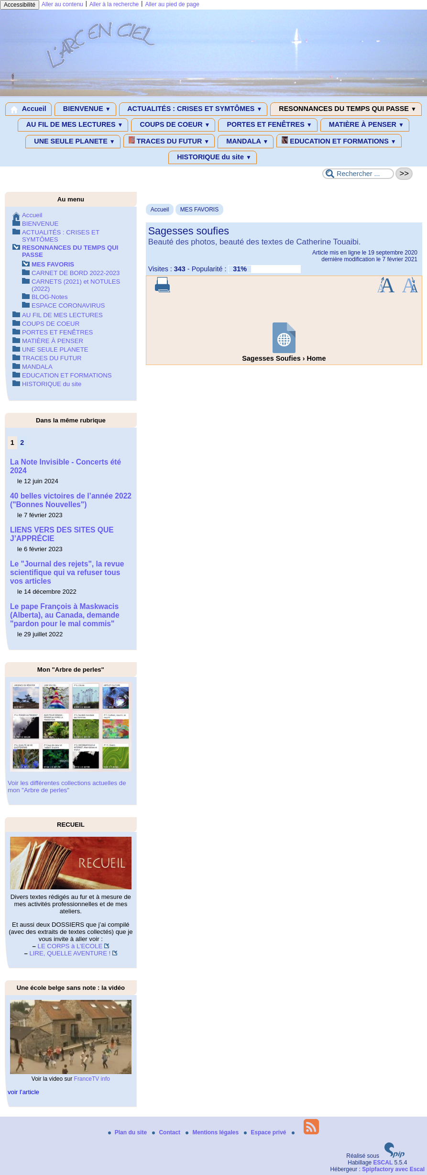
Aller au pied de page (172, 4)
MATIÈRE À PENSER (365, 125)
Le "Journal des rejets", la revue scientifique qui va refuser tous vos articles (67, 572)
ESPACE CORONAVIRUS (68, 305)
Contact (167, 1132)
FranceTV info (92, 1078)
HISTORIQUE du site (213, 157)
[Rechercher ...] (358, 173)
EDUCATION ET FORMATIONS (339, 140)
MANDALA (245, 141)
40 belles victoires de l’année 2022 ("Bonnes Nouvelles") (70, 500)
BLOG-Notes (50, 296)
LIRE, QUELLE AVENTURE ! (69, 953)
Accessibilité (19, 4)
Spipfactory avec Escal (393, 1169)
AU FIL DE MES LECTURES (73, 125)
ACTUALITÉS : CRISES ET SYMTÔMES (193, 109)
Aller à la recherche (114, 4)
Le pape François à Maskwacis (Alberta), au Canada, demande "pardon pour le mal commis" (65, 615)
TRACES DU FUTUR (169, 140)
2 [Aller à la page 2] (22, 442)
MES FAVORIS (199, 209)
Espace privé (265, 1132)
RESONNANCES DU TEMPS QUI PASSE (345, 109)
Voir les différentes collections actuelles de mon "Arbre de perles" (67, 786)
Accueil (28, 109)
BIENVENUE (85, 109)
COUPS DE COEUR (173, 125)
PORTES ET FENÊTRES (267, 125)
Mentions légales (213, 1132)
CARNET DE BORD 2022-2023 (76, 273)
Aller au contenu (62, 4)
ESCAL (383, 1162)
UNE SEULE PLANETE (73, 141)
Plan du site (128, 1132)
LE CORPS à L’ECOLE (70, 946)
